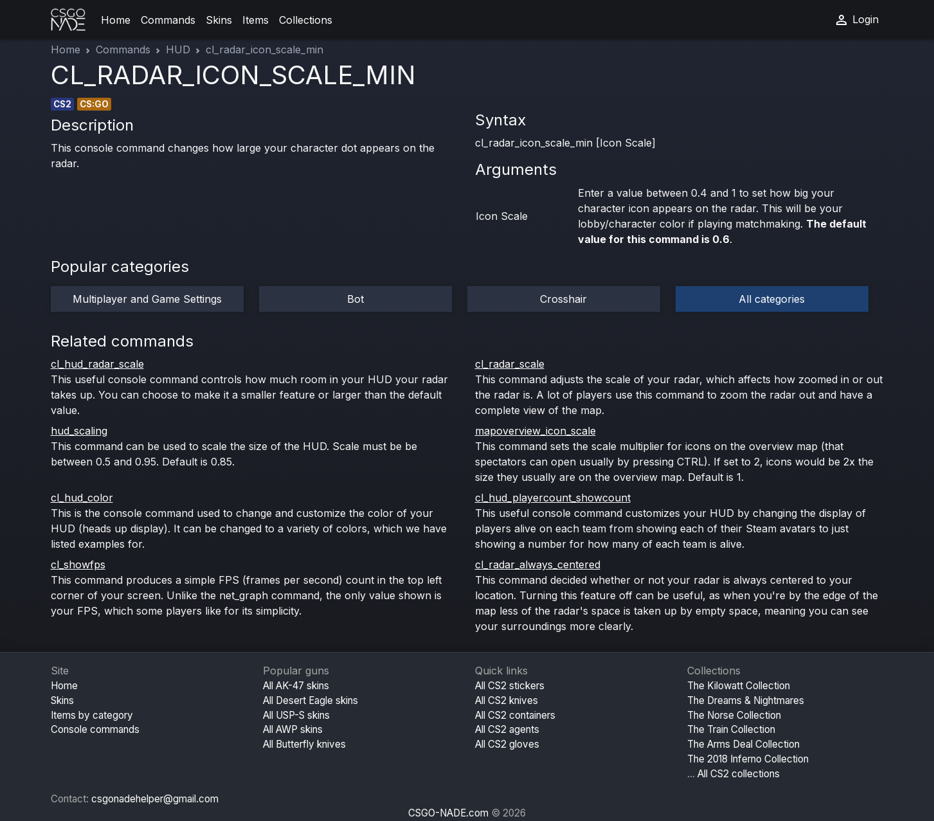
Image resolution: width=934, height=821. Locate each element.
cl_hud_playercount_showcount (553, 497)
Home (115, 20)
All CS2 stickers (509, 686)
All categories (772, 299)
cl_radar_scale (509, 363)
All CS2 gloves (507, 744)
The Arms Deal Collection (743, 744)
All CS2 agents (507, 729)
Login (856, 20)
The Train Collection (731, 729)
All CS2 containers (515, 715)
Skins (219, 20)
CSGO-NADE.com (448, 813)
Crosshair (563, 299)
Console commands (95, 729)
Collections (305, 20)
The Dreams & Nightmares (745, 700)
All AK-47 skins (296, 686)
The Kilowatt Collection (738, 686)
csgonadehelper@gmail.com (155, 799)
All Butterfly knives (304, 744)
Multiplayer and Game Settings (147, 299)
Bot (355, 299)
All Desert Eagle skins (310, 700)
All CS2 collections (738, 774)
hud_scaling (79, 430)
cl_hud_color (82, 497)
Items (255, 20)
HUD (178, 49)
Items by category (92, 715)
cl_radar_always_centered (537, 564)
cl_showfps (78, 564)
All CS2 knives (506, 700)
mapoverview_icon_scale (535, 430)
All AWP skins (293, 729)
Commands (168, 20)
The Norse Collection (734, 715)
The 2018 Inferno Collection (748, 759)
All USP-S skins (296, 715)
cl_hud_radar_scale (97, 363)
